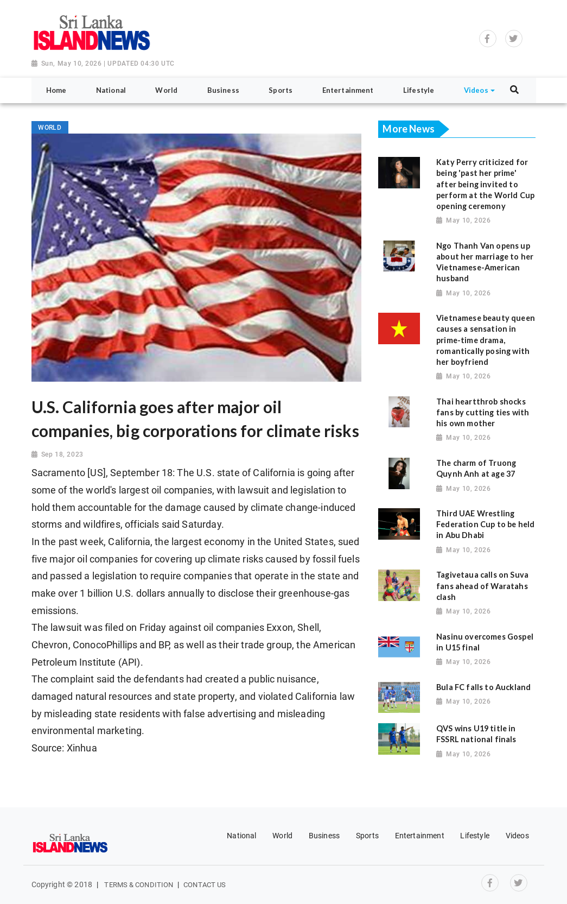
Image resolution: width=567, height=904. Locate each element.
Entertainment (419, 835)
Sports (367, 835)
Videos (517, 835)
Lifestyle (474, 835)
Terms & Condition (138, 885)
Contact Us (204, 885)
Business (324, 835)
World (282, 835)
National (241, 835)
